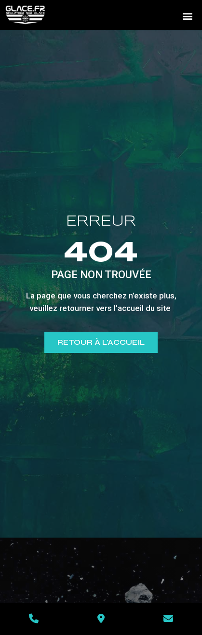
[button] (187, 16)
